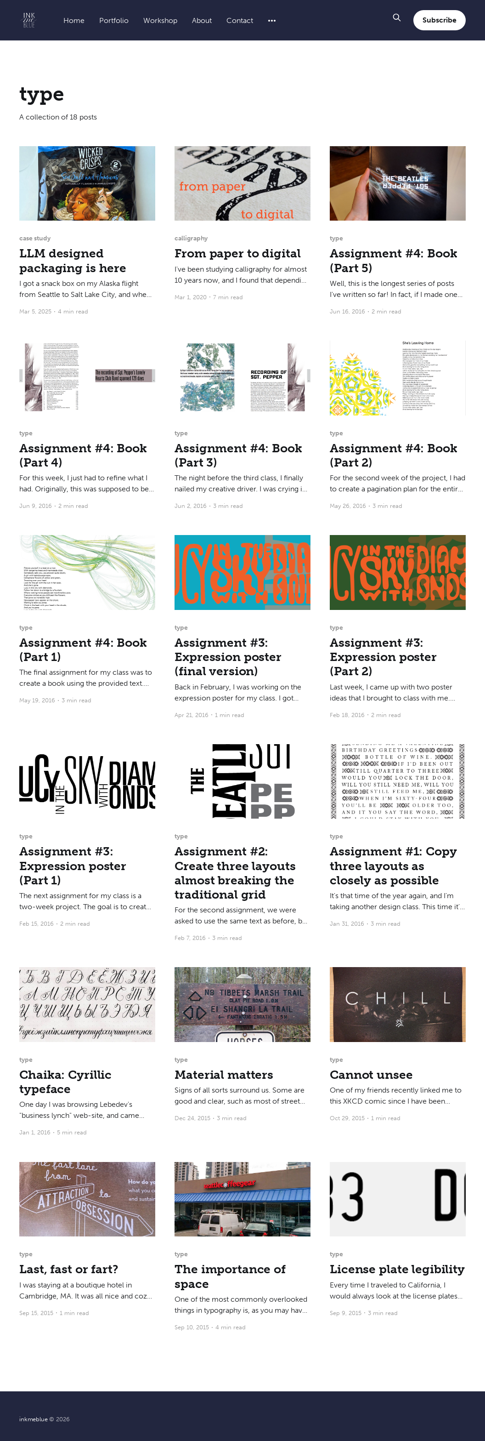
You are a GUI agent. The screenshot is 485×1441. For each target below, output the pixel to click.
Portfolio (114, 20)
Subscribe (439, 20)
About (202, 20)
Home (74, 20)
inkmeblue (33, 1419)
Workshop (160, 20)
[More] (272, 21)
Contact (239, 20)
